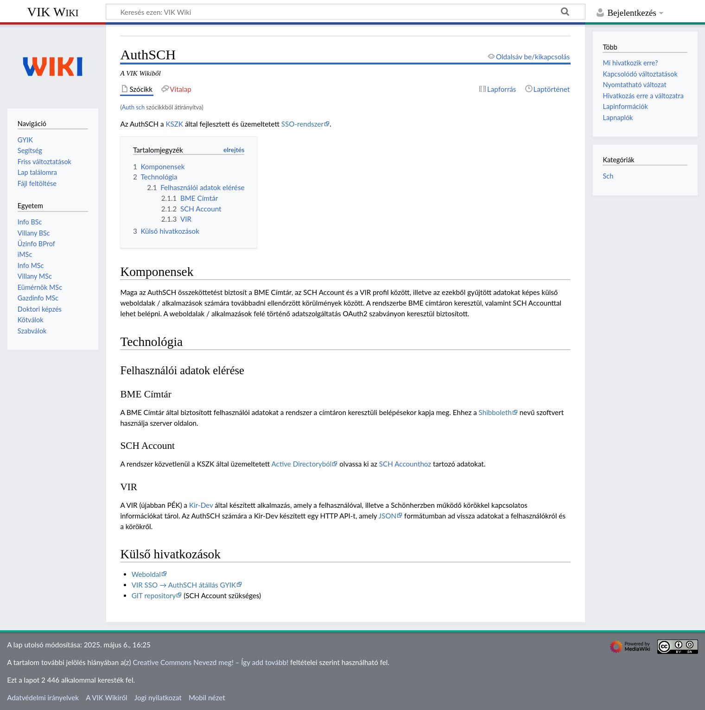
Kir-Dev (201, 505)
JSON (387, 516)
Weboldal (146, 574)
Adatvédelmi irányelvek (43, 697)
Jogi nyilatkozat (158, 697)
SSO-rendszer (302, 124)
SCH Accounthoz (405, 464)
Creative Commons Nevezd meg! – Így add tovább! (210, 662)
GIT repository (154, 595)
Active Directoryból (302, 464)
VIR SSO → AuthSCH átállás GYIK (184, 585)
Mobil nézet (207, 697)
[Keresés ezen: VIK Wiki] (345, 11)
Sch (608, 176)
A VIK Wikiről (106, 697)
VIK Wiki (53, 12)
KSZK (175, 124)
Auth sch (133, 107)
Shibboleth (495, 412)
